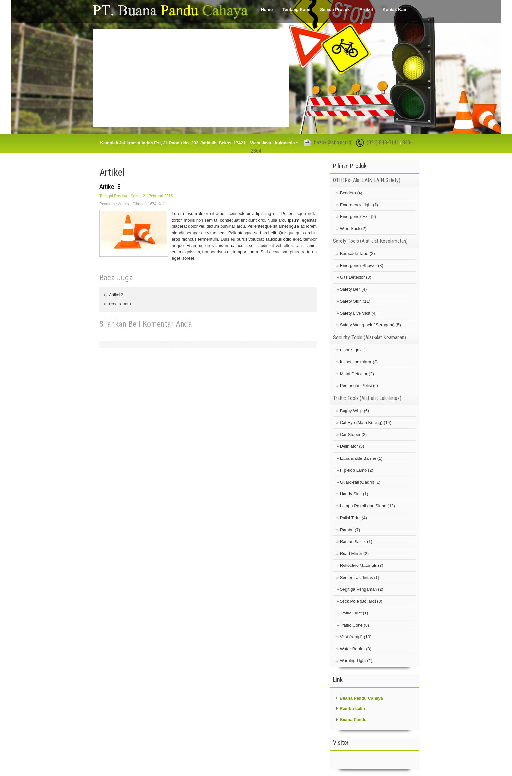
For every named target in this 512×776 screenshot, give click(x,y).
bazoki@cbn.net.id (332, 142)
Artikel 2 (116, 295)
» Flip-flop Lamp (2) (354, 470)
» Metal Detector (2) (355, 373)
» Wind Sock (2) (351, 228)
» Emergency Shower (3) (359, 265)
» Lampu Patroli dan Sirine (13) (365, 506)
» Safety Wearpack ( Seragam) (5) (368, 324)
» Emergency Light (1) (357, 204)
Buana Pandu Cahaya (361, 698)
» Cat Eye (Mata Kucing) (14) (363, 422)
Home (267, 9)
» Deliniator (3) (350, 446)
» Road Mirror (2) (352, 553)
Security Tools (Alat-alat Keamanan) (369, 337)
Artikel (366, 9)
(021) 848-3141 (383, 142)
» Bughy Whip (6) (352, 410)
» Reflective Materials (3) (359, 565)
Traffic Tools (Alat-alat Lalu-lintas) (367, 398)
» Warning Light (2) (354, 660)
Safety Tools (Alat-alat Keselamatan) (370, 241)
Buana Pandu (353, 719)
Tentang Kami (296, 9)
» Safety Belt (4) (351, 289)
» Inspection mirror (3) (357, 361)
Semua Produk (335, 9)
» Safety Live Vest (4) (356, 313)
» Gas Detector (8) (353, 277)
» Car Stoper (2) (351, 434)
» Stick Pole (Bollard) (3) (359, 601)
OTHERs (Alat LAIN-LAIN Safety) (366, 180)
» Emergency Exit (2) (356, 216)
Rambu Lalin (352, 708)
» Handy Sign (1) (352, 493)
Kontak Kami (395, 9)
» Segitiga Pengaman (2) (359, 589)
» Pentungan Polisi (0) (357, 385)
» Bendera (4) (349, 192)
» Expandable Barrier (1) (359, 458)
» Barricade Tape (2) (355, 253)
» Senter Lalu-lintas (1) (357, 577)
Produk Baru (120, 304)
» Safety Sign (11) (353, 301)
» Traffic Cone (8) (352, 625)
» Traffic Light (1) (352, 613)
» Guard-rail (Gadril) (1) (358, 482)
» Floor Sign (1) (351, 350)
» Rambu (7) (348, 529)
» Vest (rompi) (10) (354, 636)
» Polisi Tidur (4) (351, 517)
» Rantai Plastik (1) (354, 541)
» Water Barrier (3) (353, 648)
